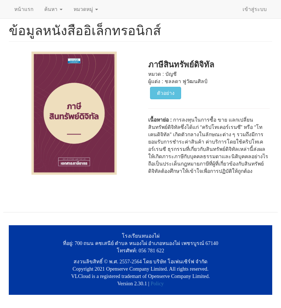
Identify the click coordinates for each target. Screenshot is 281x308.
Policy (157, 283)
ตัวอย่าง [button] (166, 93)
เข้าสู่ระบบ (255, 9)
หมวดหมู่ (86, 9)
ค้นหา (53, 9)
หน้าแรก (23, 9)
